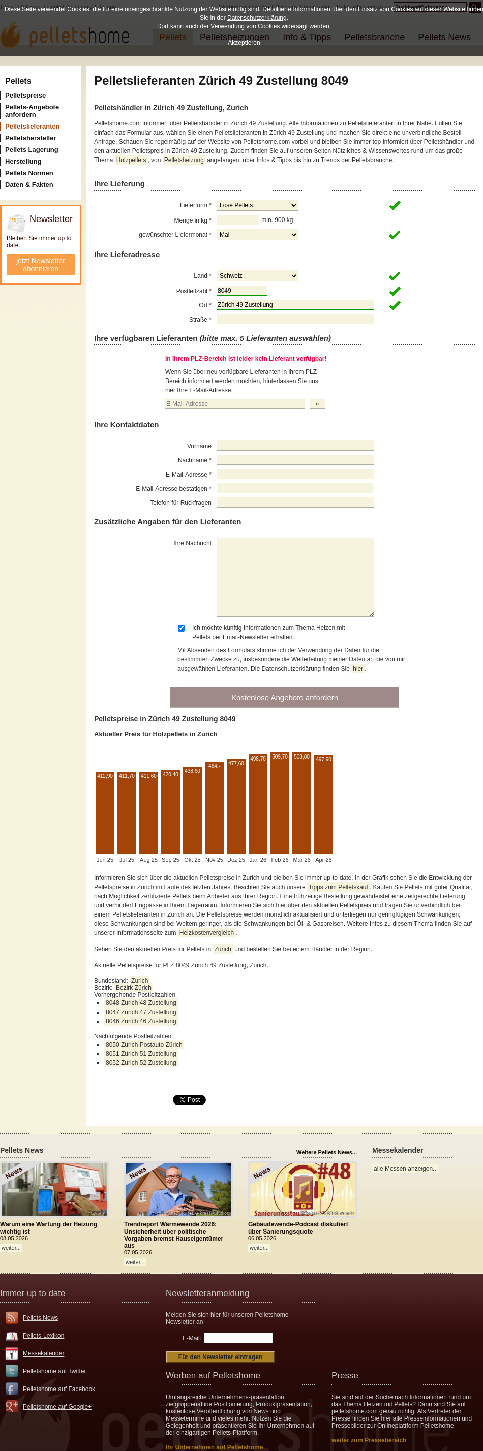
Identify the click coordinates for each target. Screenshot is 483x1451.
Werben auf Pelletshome (213, 1375)
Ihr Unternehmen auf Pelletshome (214, 1447)
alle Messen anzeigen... (406, 1168)
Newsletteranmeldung (207, 1293)
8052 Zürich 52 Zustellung (141, 1062)
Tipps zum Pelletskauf (338, 887)
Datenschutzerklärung (257, 17)
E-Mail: (192, 1338)
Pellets (18, 81)
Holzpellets (131, 160)
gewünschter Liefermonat (175, 234)
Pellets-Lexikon (43, 1335)
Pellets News (40, 1317)
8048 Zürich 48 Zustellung (141, 1002)
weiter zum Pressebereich (368, 1440)
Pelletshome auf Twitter (54, 1371)
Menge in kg (193, 220)
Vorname (199, 446)
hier (358, 668)
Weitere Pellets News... (326, 1152)
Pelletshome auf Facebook (59, 1389)
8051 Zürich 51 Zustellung (141, 1053)
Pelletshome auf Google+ (57, 1406)
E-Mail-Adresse (189, 474)
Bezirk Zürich (134, 987)
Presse (344, 1375)
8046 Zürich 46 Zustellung (141, 1021)
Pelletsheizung (184, 160)
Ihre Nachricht (192, 543)
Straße (200, 319)
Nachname (195, 460)
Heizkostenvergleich (206, 932)
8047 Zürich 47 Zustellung (141, 1012)
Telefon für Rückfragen (181, 503)
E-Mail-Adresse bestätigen (174, 488)
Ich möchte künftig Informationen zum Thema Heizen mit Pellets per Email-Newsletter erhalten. (268, 632)
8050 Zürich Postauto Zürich (144, 1044)
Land (203, 275)
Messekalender (43, 1353)
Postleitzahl (194, 291)
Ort (205, 305)
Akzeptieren (244, 42)
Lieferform (196, 205)
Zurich (222, 949)
